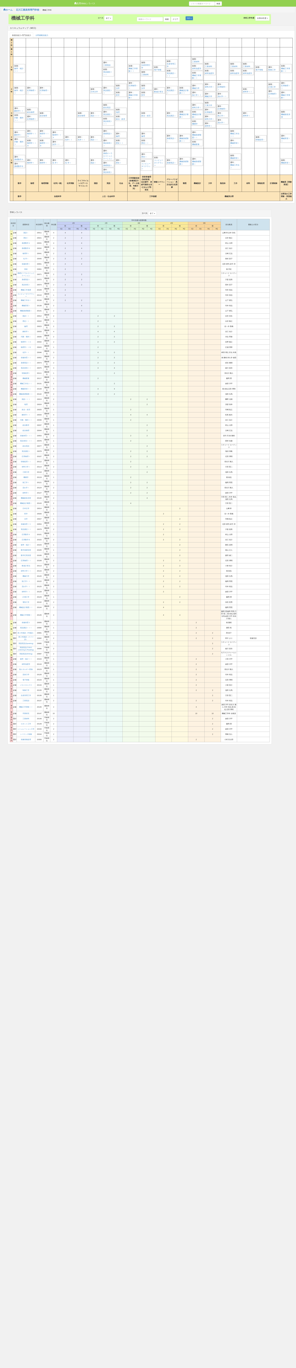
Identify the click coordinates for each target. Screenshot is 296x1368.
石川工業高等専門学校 (27, 10)
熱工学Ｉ (221, 116)
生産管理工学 (145, 66)
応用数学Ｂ (26, 540)
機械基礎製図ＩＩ (184, 139)
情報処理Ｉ (260, 140)
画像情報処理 (26, 739)
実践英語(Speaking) (26, 643)
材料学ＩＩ (247, 92)
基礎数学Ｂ (18, 166)
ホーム (8, 10)
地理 (118, 112)
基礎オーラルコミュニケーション (107, 156)
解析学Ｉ (18, 135)
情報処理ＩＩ (26, 462)
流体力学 (26, 675)
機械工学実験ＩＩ (133, 69)
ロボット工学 (26, 724)
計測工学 (272, 87)
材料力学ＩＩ (209, 88)
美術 (26, 269)
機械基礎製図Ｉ (184, 162)
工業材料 (145, 75)
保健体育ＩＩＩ (26, 436)
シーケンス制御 (26, 734)
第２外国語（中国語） (25, 633)
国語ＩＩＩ (95, 116)
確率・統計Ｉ (18, 91)
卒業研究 (26, 713)
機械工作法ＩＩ (234, 135)
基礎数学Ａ (18, 159)
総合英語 (107, 107)
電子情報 (157, 70)
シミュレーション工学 (25, 729)
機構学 (195, 124)
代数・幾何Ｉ (18, 143)
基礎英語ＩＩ (107, 135)
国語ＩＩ (94, 140)
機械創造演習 (285, 115)
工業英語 (107, 65)
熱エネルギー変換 (26, 669)
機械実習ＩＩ (234, 144)
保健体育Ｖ (26, 623)
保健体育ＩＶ (26, 524)
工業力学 (208, 105)
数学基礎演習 (26, 550)
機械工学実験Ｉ (133, 96)
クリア (175, 19)
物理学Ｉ (30, 163)
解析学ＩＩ (18, 111)
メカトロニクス (26, 685)
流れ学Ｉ (221, 123)
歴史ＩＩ (119, 143)
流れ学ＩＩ (222, 96)
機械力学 (195, 88)
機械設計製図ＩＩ (184, 91)
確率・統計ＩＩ (18, 69)
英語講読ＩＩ (107, 91)
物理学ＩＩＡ (31, 135)
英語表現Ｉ (107, 172)
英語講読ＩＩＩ (107, 73)
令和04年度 (262, 18)
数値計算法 (158, 92)
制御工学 (272, 70)
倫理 (118, 136)
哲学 (118, 95)
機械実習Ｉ (234, 158)
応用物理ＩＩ (31, 91)
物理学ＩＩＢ (31, 144)
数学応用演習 (26, 555)
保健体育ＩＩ (26, 358)
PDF (189, 18)
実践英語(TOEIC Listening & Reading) (26, 648)
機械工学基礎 (26, 290)
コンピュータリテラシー (145, 166)
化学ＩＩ (56, 144)
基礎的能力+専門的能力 (21, 35)
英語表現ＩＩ (107, 144)
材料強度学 (196, 68)
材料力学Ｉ (196, 107)
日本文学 (94, 92)
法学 (118, 88)
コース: (101, 18)
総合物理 (30, 112)
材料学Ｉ (208, 126)
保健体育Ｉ (26, 264)
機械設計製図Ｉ (184, 115)
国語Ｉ (93, 163)
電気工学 (26, 602)
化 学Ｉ (55, 163)
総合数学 (26, 425)
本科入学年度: (249, 18)
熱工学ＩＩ (196, 95)
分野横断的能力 (42, 35)
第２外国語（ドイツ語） (26, 638)
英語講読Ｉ (107, 114)
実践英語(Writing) (26, 654)
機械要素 (195, 144)
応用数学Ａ (26, 534)
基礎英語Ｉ (107, 165)
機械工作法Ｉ (234, 166)
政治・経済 (120, 119)
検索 (218, 4)
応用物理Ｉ (31, 119)
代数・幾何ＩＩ (18, 119)
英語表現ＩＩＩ (107, 122)
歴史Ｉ (118, 163)
